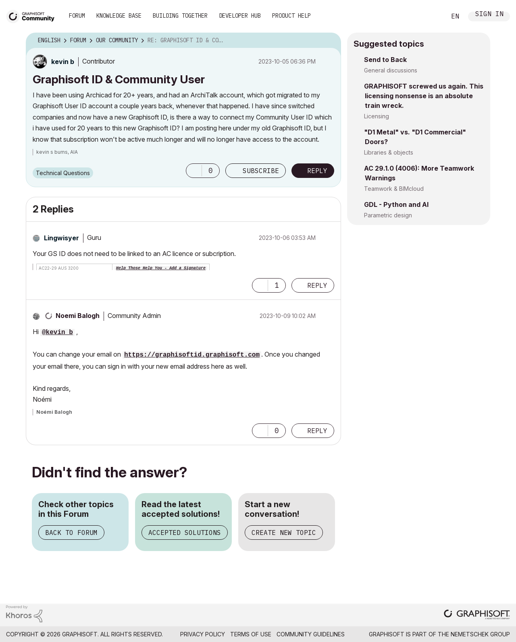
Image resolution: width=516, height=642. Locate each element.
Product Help (291, 15)
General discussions (390, 70)
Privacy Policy (202, 634)
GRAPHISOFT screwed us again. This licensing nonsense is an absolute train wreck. (423, 95)
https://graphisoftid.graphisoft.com (192, 355)
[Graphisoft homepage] (477, 615)
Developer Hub (240, 15)
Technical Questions (63, 172)
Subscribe (261, 171)
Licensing (376, 116)
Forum (77, 15)
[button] (194, 171)
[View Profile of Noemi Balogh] (78, 316)
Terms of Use (250, 634)
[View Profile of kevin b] (62, 62)
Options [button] (330, 41)
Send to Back (385, 60)
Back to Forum (71, 532)
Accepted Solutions (184, 532)
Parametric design (388, 215)
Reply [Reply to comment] (317, 285)
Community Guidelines (311, 634)
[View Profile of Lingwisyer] (61, 238)
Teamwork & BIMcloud (394, 188)
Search (431, 16)
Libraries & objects (388, 152)
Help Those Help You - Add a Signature (161, 268)
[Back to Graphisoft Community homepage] (33, 15)
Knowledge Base (118, 15)
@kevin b (57, 332)
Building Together (180, 15)
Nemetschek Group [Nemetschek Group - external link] (480, 634)
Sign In (489, 15)
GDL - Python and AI (396, 204)
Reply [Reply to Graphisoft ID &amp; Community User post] (317, 171)
